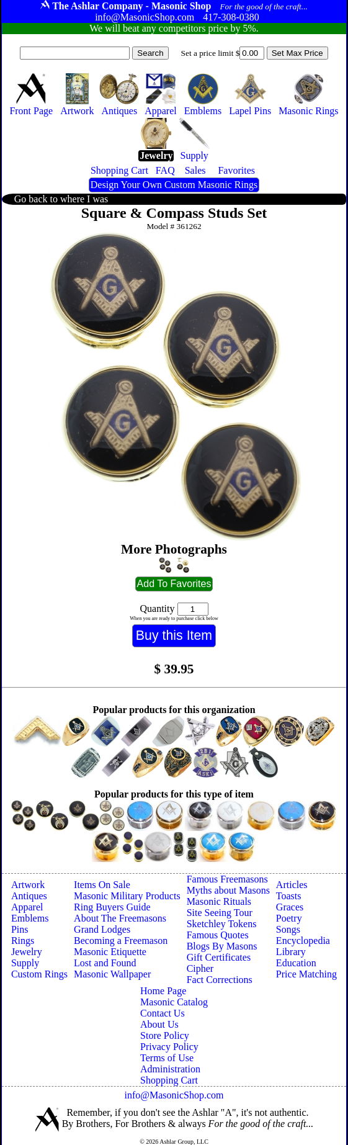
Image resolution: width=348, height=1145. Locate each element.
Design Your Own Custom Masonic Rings (174, 184)
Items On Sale (102, 884)
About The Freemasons (120, 918)
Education (296, 963)
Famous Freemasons (227, 879)
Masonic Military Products (127, 896)
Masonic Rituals (219, 901)
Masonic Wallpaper (112, 974)
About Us (159, 1024)
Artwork (28, 884)
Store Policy (164, 1035)
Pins (20, 929)
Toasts (288, 896)
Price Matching (306, 974)
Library (291, 951)
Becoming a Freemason (120, 940)
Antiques (29, 896)
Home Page (163, 991)
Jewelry (26, 951)
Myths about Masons (228, 890)
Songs (288, 929)
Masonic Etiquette (110, 951)
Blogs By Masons (222, 946)
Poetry (289, 918)
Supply (25, 963)
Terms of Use (167, 1058)
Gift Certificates (219, 957)
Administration (170, 1069)
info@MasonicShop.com (173, 1095)
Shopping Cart (169, 1080)
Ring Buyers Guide (112, 907)
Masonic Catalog (174, 1002)
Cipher (200, 968)
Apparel (27, 907)
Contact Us (162, 1013)
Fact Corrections (219, 979)
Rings (22, 940)
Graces (289, 907)
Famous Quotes (218, 935)
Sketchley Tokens (222, 923)
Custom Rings (39, 974)
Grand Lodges (102, 929)
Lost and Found (105, 963)
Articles (292, 884)
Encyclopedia (303, 940)
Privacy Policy (169, 1046)
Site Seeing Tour (219, 912)
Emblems (29, 918)
